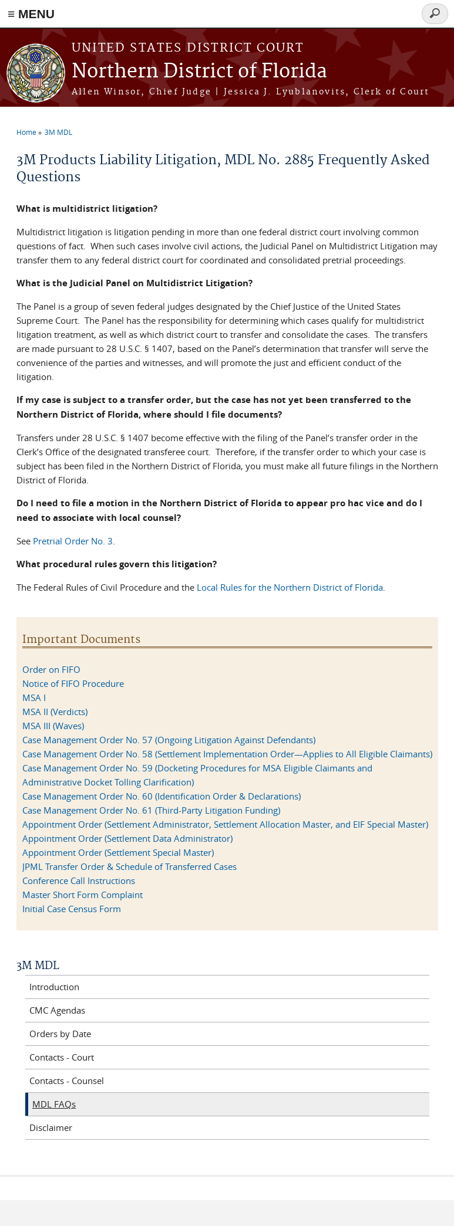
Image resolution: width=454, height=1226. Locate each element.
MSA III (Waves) (53, 725)
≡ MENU (31, 14)
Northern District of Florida (199, 72)
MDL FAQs (54, 1104)
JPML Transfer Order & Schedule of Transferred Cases (129, 866)
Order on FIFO (51, 669)
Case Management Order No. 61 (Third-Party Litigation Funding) (151, 810)
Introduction (54, 987)
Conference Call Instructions (78, 880)
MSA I (34, 697)
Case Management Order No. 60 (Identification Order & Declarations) (161, 796)
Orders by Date (60, 1033)
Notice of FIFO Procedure (73, 683)
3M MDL (58, 132)
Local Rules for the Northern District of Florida (290, 587)
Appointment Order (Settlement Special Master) (118, 852)
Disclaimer (50, 1127)
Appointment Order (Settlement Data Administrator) (127, 838)
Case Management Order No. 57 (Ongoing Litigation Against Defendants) (170, 740)
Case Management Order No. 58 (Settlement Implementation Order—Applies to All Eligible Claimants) (227, 754)
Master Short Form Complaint (82, 894)
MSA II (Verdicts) (55, 711)
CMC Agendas (57, 1010)
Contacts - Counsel (66, 1080)
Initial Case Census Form (71, 909)
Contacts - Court (61, 1057)
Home (26, 132)
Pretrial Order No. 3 (73, 541)
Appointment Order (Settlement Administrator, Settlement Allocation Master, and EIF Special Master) (225, 824)
